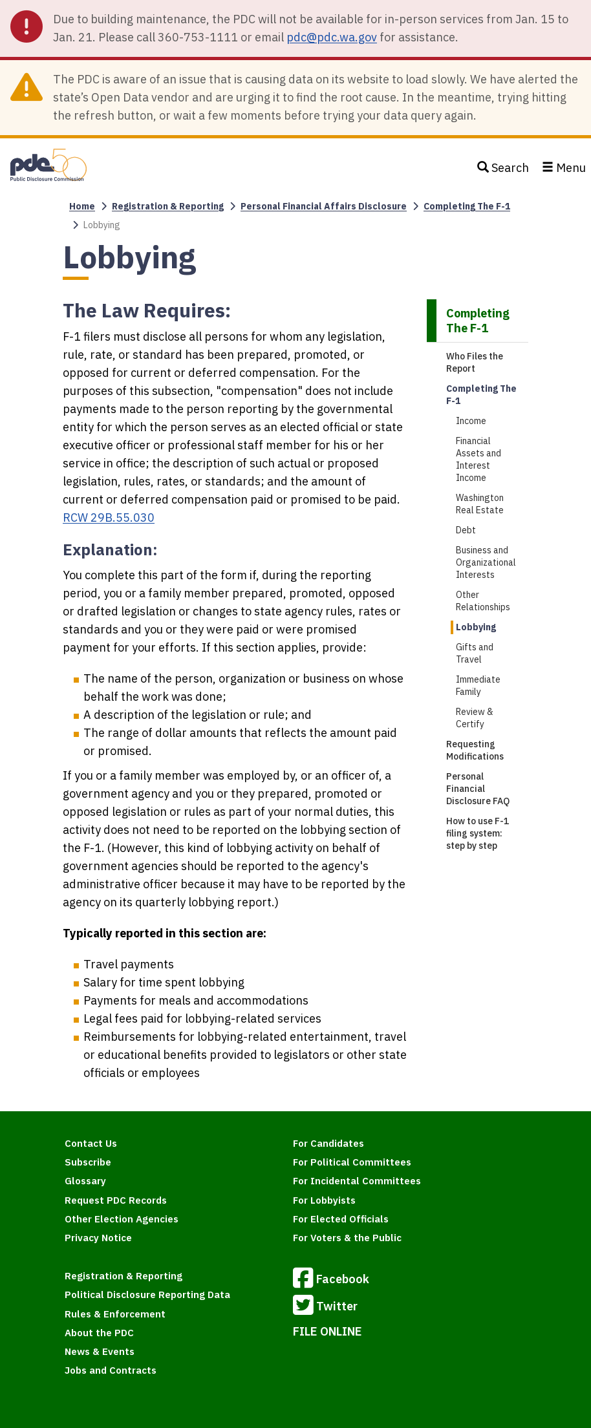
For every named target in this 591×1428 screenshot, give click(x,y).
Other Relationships (483, 601)
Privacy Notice (98, 1237)
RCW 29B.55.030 (109, 517)
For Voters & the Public (347, 1237)
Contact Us (91, 1143)
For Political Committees (352, 1162)
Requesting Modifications (475, 750)
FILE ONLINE (327, 1331)
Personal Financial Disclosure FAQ (478, 789)
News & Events (99, 1351)
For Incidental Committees (357, 1181)
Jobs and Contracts (110, 1370)
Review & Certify (474, 718)
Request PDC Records (116, 1200)
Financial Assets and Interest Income (478, 459)
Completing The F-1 (467, 206)
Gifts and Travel (474, 653)
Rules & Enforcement (115, 1314)
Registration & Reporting (168, 206)
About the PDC (99, 1333)
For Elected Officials (341, 1219)
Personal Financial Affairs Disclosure (324, 206)
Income (471, 421)
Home (82, 206)
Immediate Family (478, 686)
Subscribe (88, 1162)
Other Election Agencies (121, 1219)
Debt (466, 530)
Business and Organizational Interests (486, 562)
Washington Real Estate (480, 504)
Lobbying (476, 627)
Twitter (325, 1307)
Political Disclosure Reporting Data (147, 1294)
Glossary (85, 1181)
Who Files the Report (474, 362)
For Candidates (328, 1143)
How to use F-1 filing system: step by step (477, 833)
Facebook (331, 1280)
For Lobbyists (324, 1200)
